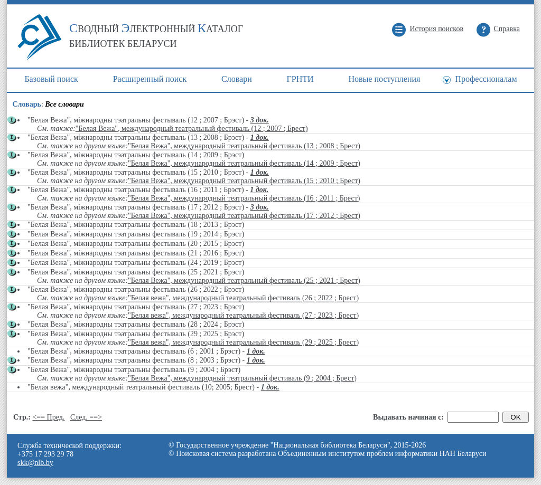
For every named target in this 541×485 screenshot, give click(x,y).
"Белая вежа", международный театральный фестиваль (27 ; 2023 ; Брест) (243, 315)
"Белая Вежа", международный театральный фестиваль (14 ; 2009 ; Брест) (244, 163)
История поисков (436, 29)
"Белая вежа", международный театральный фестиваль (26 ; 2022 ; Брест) (243, 298)
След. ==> (86, 417)
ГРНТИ (300, 78)
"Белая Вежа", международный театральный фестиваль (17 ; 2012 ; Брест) (244, 216)
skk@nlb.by (35, 463)
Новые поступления (384, 78)
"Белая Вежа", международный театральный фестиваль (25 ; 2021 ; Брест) (244, 280)
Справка (507, 29)
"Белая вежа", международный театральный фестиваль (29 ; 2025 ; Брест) (243, 342)
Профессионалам (486, 78)
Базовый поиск (51, 78)
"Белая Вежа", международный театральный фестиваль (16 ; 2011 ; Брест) (244, 198)
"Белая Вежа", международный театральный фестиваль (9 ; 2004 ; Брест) (242, 378)
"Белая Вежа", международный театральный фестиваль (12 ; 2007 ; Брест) (192, 128)
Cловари (236, 78)
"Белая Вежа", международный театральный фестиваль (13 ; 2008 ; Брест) (244, 146)
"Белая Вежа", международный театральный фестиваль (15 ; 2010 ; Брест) (244, 181)
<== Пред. (48, 417)
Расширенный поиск (150, 78)
